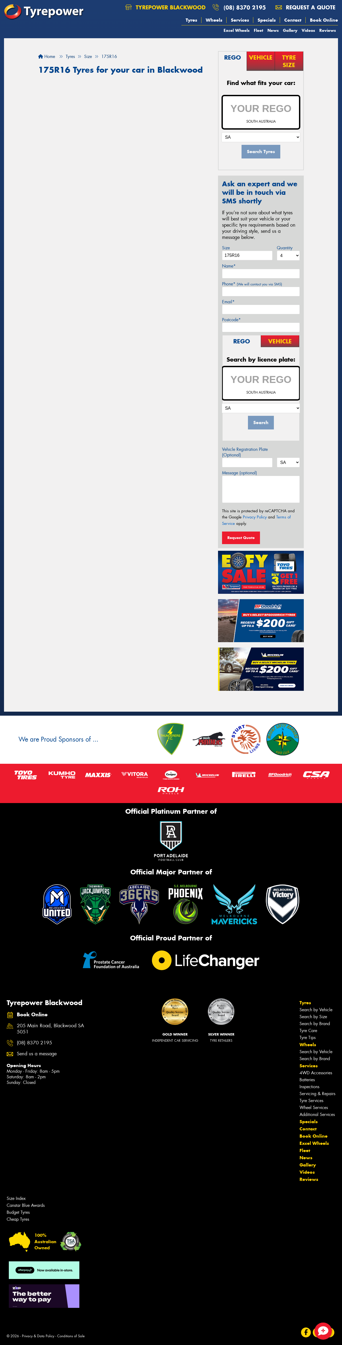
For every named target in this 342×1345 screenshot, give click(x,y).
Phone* (252, 284)
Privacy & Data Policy (38, 1336)
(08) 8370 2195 (245, 7)
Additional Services (317, 1114)
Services (240, 20)
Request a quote (305, 7)
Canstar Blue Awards (26, 1205)
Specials (267, 20)
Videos (308, 30)
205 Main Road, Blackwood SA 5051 (50, 1029)
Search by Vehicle (316, 1010)
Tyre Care (308, 1030)
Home (46, 56)
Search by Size (313, 1017)
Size (226, 248)
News (273, 30)
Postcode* (231, 320)
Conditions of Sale (71, 1336)
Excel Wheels (237, 30)
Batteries (307, 1080)
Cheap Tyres (18, 1219)
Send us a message (37, 1054)
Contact (292, 20)
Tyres (191, 20)
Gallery (290, 30)
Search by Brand (315, 1023)
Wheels (214, 20)
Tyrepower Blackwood (165, 7)
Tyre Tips (308, 1037)
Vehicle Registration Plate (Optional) (245, 452)
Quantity (285, 248)
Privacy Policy (255, 517)
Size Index (16, 1198)
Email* (228, 302)
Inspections (309, 1087)
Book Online (324, 20)
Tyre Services (311, 1100)
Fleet (258, 30)
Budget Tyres (18, 1212)
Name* (229, 266)
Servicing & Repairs (317, 1093)
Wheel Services (314, 1107)
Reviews (327, 30)
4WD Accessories (316, 1073)
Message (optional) (239, 473)
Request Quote (241, 537)
